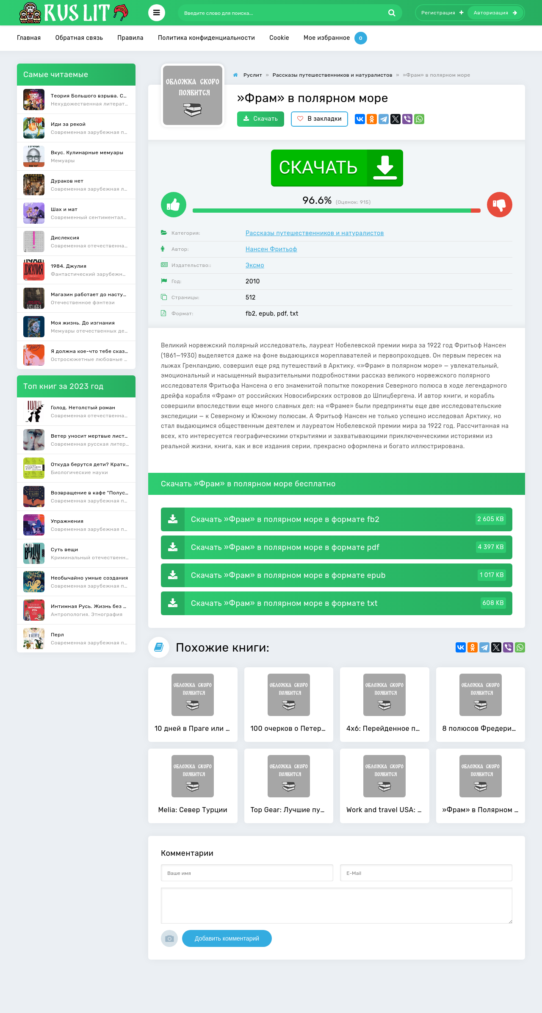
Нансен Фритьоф (271, 249)
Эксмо (255, 265)
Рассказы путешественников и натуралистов (315, 233)
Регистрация (442, 13)
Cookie (279, 38)
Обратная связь (79, 38)
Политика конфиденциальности (206, 38)
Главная (29, 38)
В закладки (319, 118)
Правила (130, 38)
